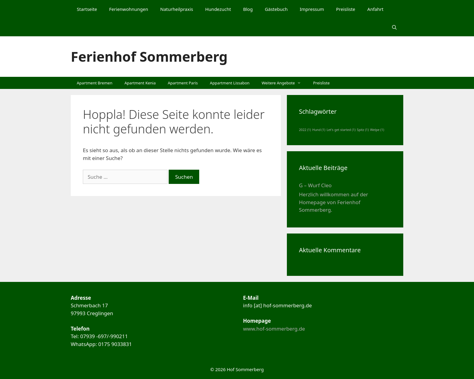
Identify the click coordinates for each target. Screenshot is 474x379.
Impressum (312, 9)
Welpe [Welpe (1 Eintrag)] (377, 130)
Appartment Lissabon (229, 83)
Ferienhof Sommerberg (149, 56)
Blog (248, 9)
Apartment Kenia (140, 83)
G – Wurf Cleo (315, 185)
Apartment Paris (183, 83)
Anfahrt (375, 9)
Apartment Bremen (94, 83)
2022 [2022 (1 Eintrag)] (305, 130)
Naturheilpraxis (176, 9)
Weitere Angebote (284, 83)
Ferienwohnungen (128, 9)
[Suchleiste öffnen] (394, 27)
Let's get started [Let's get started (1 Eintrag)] (341, 130)
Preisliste (345, 9)
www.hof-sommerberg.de (274, 328)
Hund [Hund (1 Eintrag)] (318, 130)
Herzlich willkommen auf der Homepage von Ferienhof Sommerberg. (333, 202)
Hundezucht (218, 9)
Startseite (87, 9)
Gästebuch (276, 9)
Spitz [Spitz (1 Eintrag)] (363, 130)
